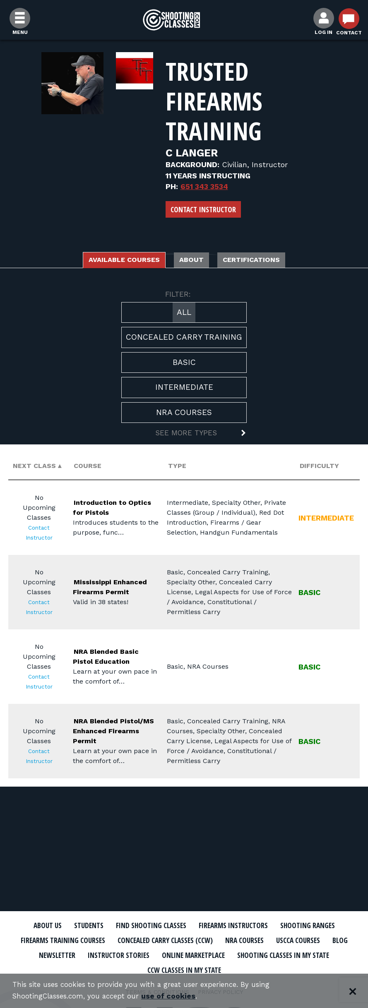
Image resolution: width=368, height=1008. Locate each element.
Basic (184, 364)
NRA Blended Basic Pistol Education (104, 658)
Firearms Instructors (279, 925)
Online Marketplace (71, 968)
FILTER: (178, 297)
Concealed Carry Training (184, 339)
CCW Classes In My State (290, 968)
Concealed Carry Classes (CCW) (280, 940)
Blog (174, 954)
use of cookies (177, 996)
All (184, 314)
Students (111, 925)
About (193, 261)
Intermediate (184, 389)
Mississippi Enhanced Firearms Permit (116, 589)
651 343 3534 (204, 186)
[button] (184, 436)
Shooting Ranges (63, 940)
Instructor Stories (289, 954)
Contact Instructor (203, 209)
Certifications (267, 261)
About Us (65, 925)
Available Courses (110, 261)
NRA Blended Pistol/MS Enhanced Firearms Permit (116, 733)
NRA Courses (184, 414)
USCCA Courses (126, 954)
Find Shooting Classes (184, 925)
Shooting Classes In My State (177, 968)
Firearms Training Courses (159, 940)
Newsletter (218, 954)
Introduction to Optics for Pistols (109, 509)
